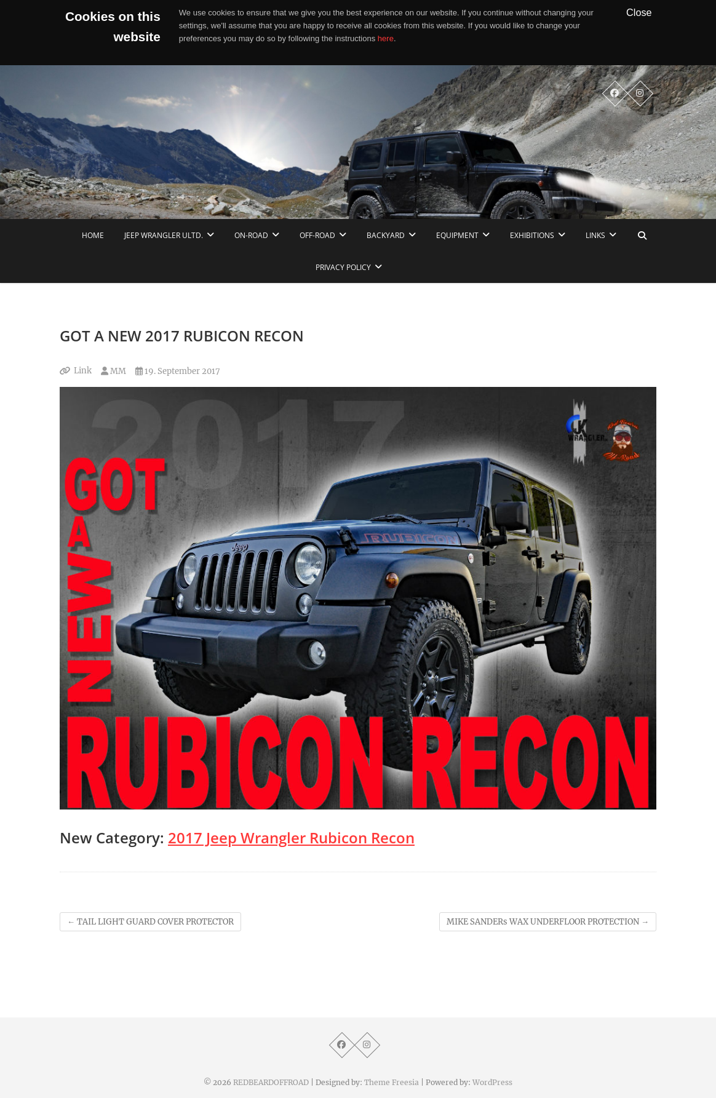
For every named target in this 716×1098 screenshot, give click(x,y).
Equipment (457, 235)
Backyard (386, 235)
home (93, 235)
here (386, 38)
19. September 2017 (177, 371)
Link (83, 370)
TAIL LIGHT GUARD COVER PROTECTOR (150, 922)
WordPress (492, 1082)
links (595, 235)
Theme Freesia (391, 1082)
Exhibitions (532, 235)
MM (113, 371)
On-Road (251, 235)
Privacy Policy (343, 267)
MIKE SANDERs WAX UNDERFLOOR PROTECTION (548, 922)
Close (639, 12)
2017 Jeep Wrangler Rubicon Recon (291, 837)
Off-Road (317, 235)
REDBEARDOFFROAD (271, 1082)
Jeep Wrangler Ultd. (163, 235)
